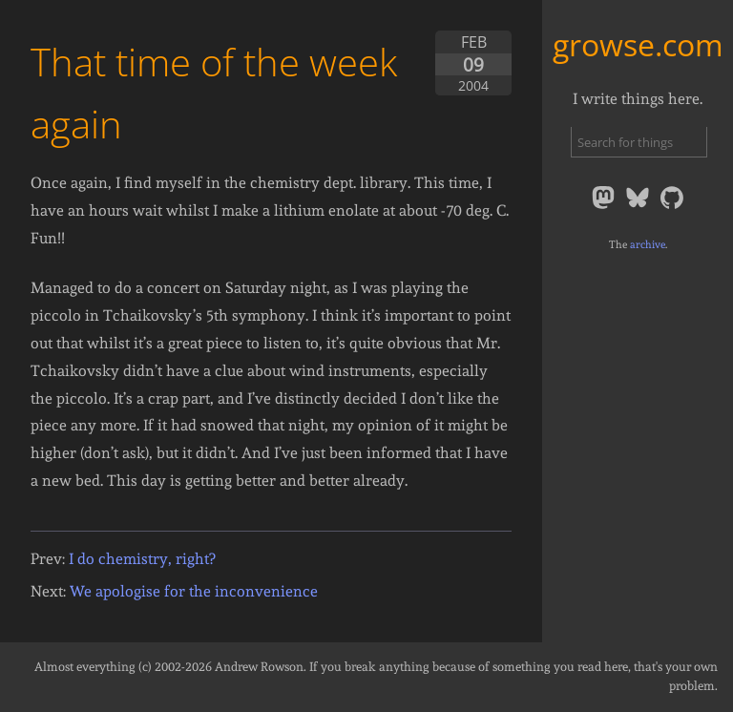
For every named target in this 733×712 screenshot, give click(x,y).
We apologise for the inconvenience (194, 591)
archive (647, 244)
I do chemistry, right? (142, 559)
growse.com (638, 44)
